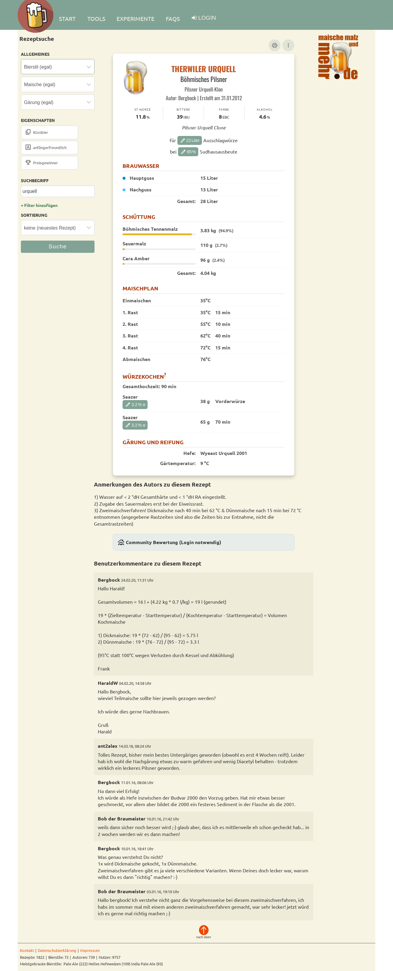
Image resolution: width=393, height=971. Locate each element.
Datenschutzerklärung (57, 950)
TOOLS (96, 18)
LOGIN (207, 18)
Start (67, 18)
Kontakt (27, 950)
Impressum (90, 950)
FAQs (173, 18)
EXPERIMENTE (135, 18)
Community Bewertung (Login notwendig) (169, 542)
